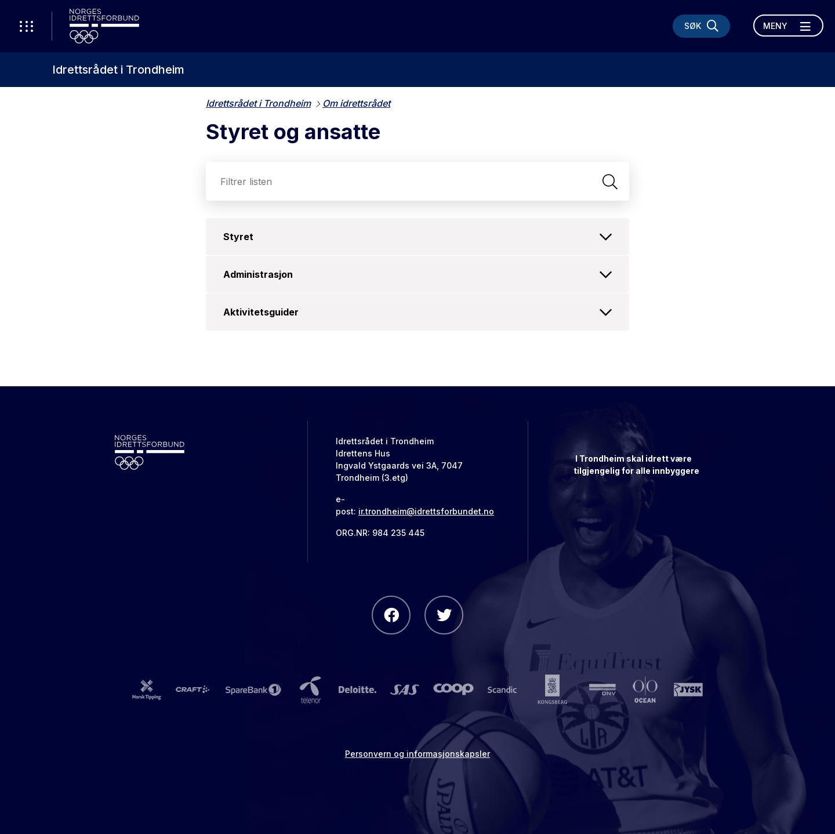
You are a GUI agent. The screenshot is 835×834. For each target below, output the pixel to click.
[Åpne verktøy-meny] (26, 26)
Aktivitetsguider (417, 312)
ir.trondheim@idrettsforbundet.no (426, 511)
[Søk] (701, 26)
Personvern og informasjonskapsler (417, 754)
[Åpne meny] (788, 25)
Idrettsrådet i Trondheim (118, 70)
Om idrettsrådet (356, 103)
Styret (417, 237)
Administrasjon (417, 274)
